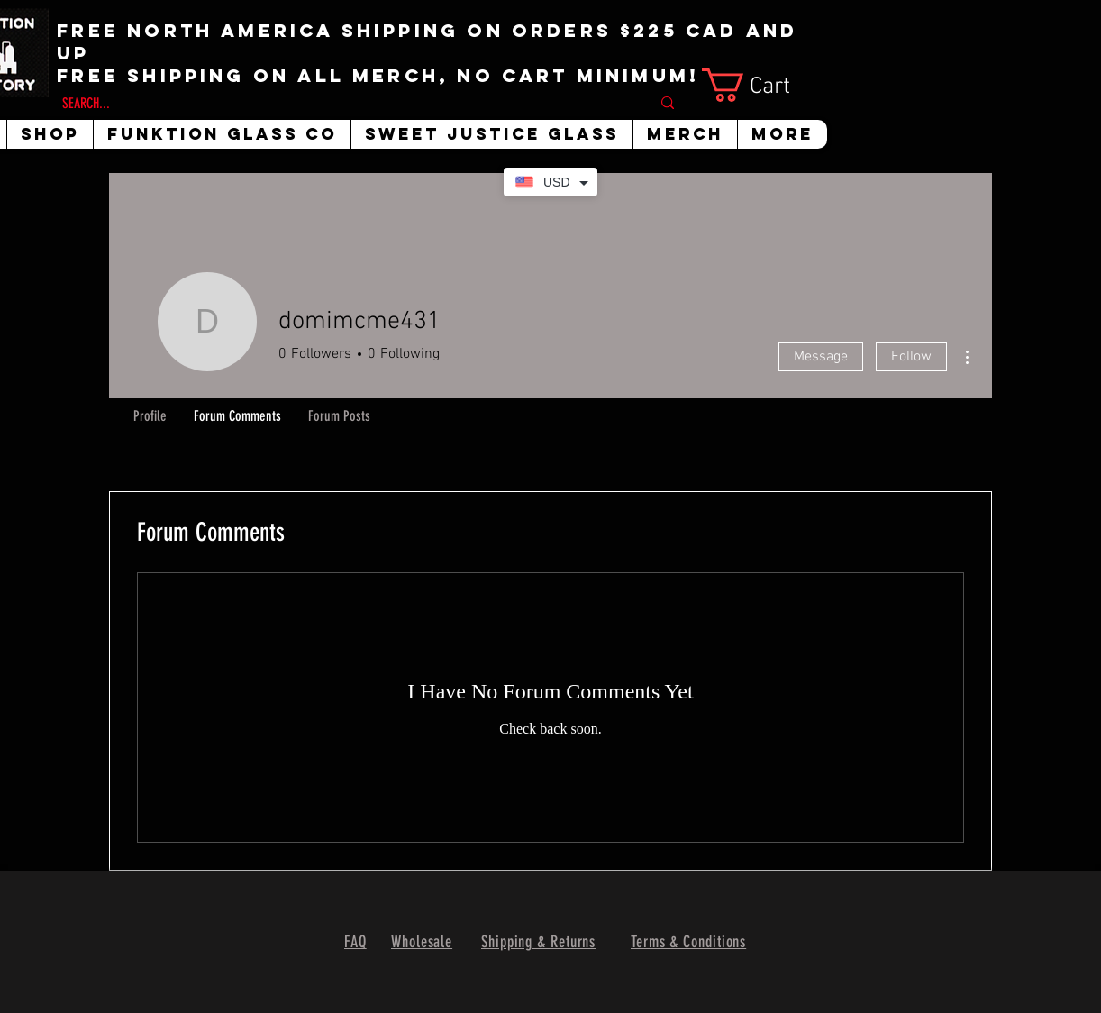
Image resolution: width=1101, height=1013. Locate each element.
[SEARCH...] (342, 104)
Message (821, 357)
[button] (763, 85)
